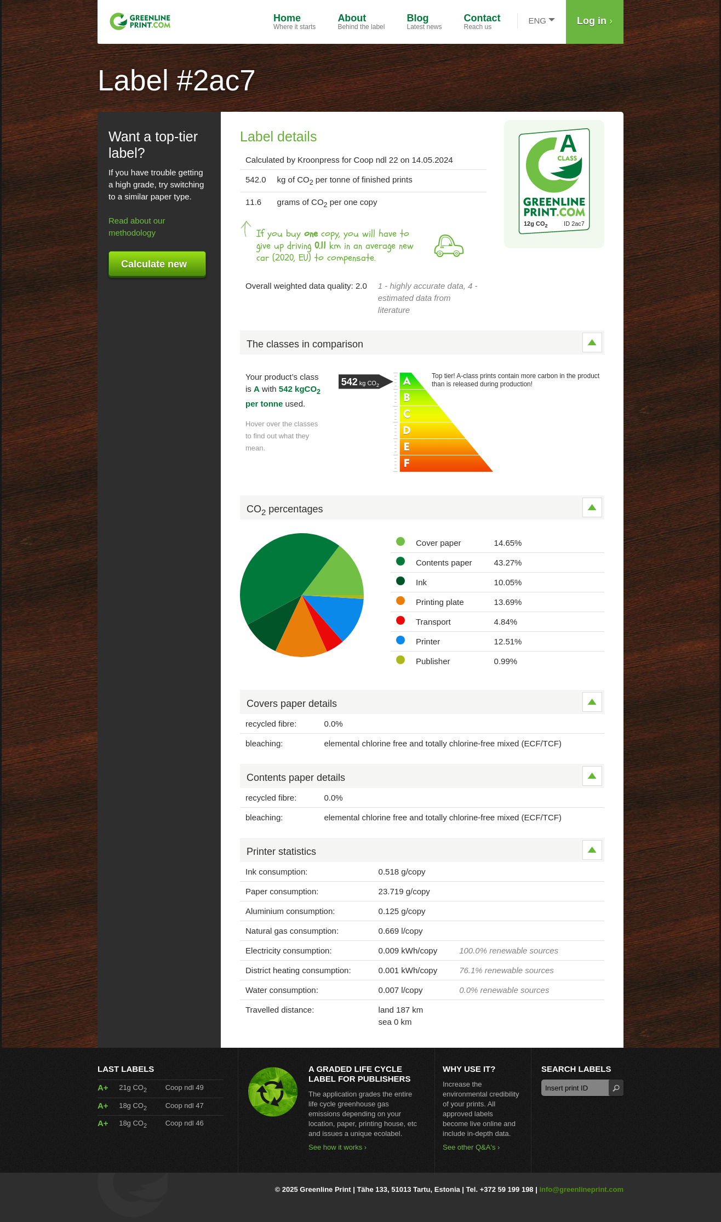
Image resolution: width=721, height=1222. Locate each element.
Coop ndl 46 (184, 1123)
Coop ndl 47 (184, 1105)
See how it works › (337, 1147)
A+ (103, 1087)
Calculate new (154, 264)
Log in (595, 20)
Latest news (424, 22)
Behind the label (361, 22)
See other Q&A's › (471, 1147)
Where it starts (294, 22)
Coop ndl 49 (184, 1087)
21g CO (133, 1087)
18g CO (133, 1105)
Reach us (482, 22)
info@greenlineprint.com (581, 1189)
